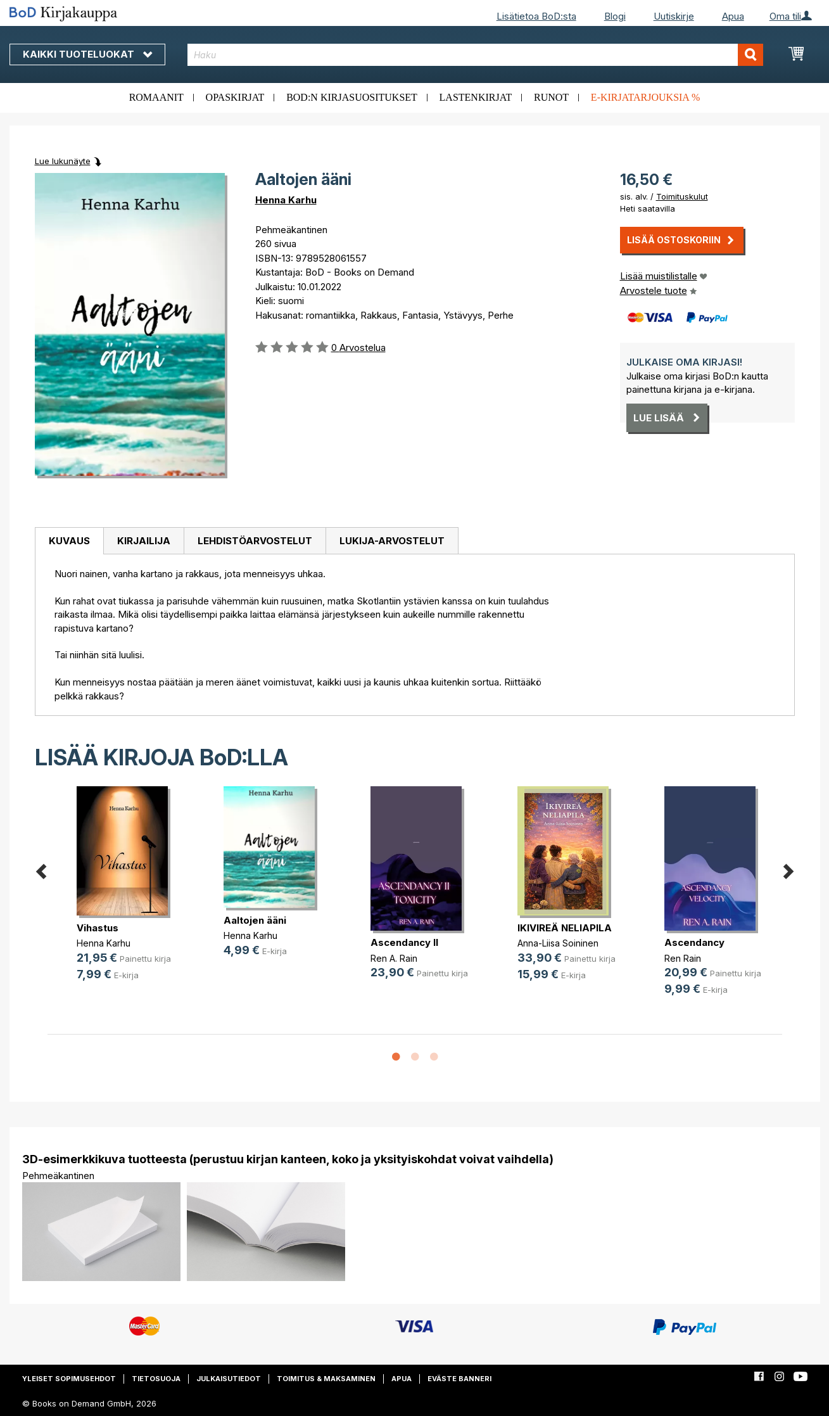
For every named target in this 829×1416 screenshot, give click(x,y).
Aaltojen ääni (255, 920)
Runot (551, 97)
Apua (733, 16)
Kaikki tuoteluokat (87, 54)
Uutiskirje (674, 16)
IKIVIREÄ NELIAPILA (564, 928)
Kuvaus (69, 541)
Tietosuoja (156, 1378)
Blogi (615, 16)
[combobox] (475, 55)
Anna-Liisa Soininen (557, 943)
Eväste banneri (459, 1378)
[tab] (69, 541)
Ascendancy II (404, 942)
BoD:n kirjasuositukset (351, 97)
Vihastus (97, 928)
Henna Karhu (286, 200)
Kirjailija (143, 541)
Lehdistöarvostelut (255, 541)
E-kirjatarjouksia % (645, 97)
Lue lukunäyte (63, 161)
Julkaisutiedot (228, 1378)
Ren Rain (682, 958)
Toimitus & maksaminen (326, 1378)
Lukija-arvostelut (392, 541)
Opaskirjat (235, 97)
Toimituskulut (682, 196)
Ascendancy (694, 942)
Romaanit (156, 97)
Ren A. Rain (393, 958)
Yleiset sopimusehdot (69, 1378)
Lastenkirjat (476, 97)
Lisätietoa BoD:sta (536, 16)
